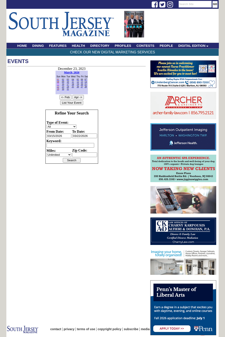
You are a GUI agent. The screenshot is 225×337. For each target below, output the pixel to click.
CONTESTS (146, 45)
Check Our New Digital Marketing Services (112, 52)
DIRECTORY (100, 45)
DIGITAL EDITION (193, 45)
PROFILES (123, 45)
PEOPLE (166, 45)
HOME (22, 45)
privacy (69, 329)
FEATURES (58, 45)
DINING (38, 45)
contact (55, 329)
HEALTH (78, 45)
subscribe (131, 329)
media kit (147, 329)
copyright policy (109, 329)
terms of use (86, 329)
